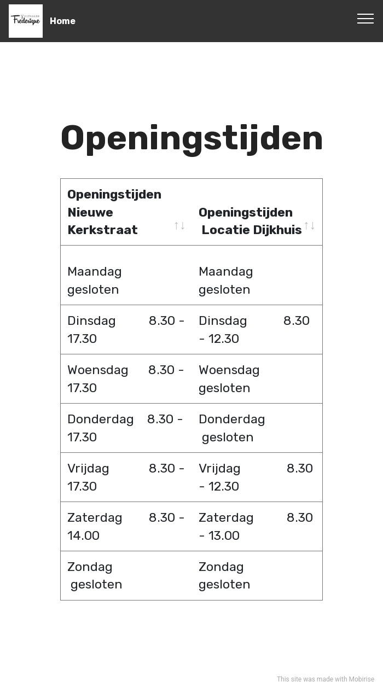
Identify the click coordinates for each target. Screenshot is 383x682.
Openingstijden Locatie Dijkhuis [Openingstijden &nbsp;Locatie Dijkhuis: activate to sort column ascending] (250, 221)
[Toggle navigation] (365, 18)
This (283, 669)
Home (63, 21)
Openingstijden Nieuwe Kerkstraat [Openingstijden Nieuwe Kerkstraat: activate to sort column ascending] (114, 211)
